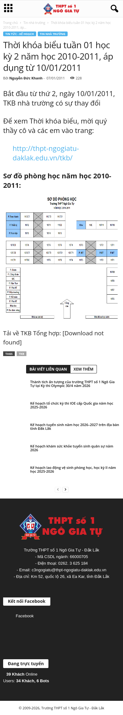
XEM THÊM (83, 369)
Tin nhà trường (34, 22)
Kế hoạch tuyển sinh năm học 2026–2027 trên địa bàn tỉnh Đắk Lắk (74, 426)
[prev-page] (58, 489)
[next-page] (65, 489)
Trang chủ (10, 22)
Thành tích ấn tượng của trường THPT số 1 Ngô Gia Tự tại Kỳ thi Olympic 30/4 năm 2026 (72, 383)
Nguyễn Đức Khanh (25, 78)
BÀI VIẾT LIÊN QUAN (48, 369)
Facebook (25, 616)
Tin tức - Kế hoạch (19, 34)
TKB (21, 354)
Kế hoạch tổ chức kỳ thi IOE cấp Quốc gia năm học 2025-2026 (71, 405)
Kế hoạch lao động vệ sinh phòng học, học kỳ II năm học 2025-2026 (73, 469)
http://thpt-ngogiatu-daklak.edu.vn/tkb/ (46, 152)
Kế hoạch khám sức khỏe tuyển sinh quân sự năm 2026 (71, 448)
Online (21, 674)
